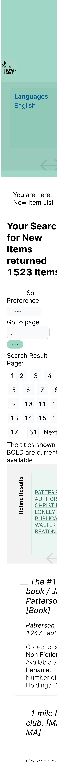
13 (14, 418)
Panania (37, 670)
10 (28, 404)
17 (14, 432)
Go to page (23, 322)
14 (28, 418)
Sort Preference (23, 296)
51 (33, 432)
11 (42, 404)
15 (42, 418)
